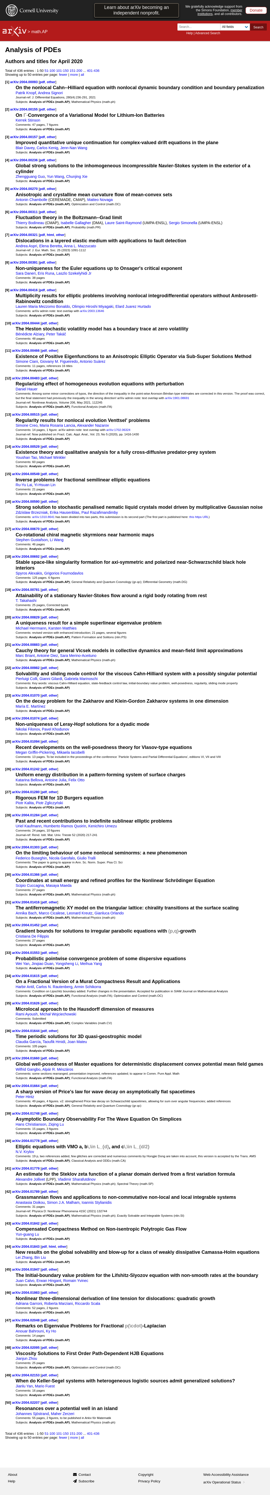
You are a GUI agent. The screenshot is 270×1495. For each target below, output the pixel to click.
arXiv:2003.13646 (92, 311)
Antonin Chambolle (31, 200)
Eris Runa (46, 273)
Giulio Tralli (86, 858)
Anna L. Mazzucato (80, 246)
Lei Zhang (24, 1257)
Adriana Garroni (29, 1303)
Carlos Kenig (47, 148)
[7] (7, 235)
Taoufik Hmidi (54, 1042)
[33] (8, 953)
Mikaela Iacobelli (71, 752)
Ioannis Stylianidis (96, 1202)
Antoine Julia (55, 780)
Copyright (145, 1475)
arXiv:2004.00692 (26, 556)
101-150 (62, 71)
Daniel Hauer (26, 389)
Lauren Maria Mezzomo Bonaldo (43, 306)
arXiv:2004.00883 (26, 645)
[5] (7, 189)
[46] (8, 1293)
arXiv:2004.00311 (24, 212)
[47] (8, 1320)
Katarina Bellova (29, 780)
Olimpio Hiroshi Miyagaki (92, 306)
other (51, 82)
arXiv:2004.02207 (26, 1403)
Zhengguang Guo (30, 176)
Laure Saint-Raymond (123, 223)
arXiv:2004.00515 (26, 414)
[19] (8, 590)
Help (189, 33)
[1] (7, 82)
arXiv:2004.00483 (26, 378)
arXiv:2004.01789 (26, 1192)
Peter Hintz (25, 1097)
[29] (8, 847)
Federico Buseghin (31, 858)
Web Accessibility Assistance (226, 1475)
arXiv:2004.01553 (26, 953)
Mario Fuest (45, 1386)
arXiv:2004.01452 (26, 925)
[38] (8, 1086)
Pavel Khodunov (55, 729)
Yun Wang (55, 176)
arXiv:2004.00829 (26, 617)
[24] (8, 718)
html (50, 235)
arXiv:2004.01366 (26, 875)
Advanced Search (207, 33)
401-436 (93, 71)
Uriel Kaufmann (28, 826)
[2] (7, 109)
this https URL (199, 517)
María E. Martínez (30, 706)
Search (258, 27)
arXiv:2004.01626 (26, 1003)
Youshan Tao (26, 457)
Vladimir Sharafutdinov (76, 1179)
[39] (8, 1113)
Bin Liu (40, 1257)
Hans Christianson (31, 1124)
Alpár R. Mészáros (57, 1069)
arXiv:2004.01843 (26, 1247)
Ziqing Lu (56, 1124)
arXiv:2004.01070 (26, 695)
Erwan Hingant (48, 1280)
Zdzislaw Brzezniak (32, 512)
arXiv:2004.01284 (26, 815)
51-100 (50, 71)
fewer (63, 75)
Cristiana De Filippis (32, 936)
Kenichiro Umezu (102, 826)
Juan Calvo (25, 1280)
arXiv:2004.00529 (26, 447)
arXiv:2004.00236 (24, 160)
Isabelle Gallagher (76, 223)
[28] (8, 815)
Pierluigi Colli (26, 679)
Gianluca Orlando (109, 913)
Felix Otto (77, 780)
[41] (8, 1168)
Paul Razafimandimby (99, 512)
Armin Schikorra (87, 987)
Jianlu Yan (24, 1386)
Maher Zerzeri (62, 1414)
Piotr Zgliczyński (49, 803)
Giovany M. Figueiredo (59, 361)
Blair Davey (25, 148)
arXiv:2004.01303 (26, 847)
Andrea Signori (50, 93)
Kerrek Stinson (28, 120)
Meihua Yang (91, 964)
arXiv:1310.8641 (43, 517)
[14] (8, 447)
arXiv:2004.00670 (26, 529)
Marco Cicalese (52, 913)
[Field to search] (235, 27)
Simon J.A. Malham (63, 1202)
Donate (256, 10)
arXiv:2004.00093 (24, 82)
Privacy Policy (149, 1481)
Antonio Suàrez (92, 361)
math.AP (39, 31)
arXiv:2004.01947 (26, 1269)
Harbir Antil (25, 987)
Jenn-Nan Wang (73, 148)
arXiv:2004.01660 (26, 1058)
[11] (8, 351)
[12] (8, 378)
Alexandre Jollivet (30, 1179)
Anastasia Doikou (30, 1202)
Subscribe (86, 1481)
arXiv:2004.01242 (26, 769)
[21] (8, 645)
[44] (8, 1247)
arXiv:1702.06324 (118, 429)
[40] (8, 1141)
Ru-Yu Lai (24, 485)
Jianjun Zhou (26, 1358)
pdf (42, 82)
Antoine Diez (47, 655)
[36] (8, 1031)
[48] (8, 1348)
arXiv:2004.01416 (26, 902)
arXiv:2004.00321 (24, 235)
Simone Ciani (27, 361)
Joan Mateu (77, 1042)
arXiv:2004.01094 (26, 741)
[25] (8, 741)
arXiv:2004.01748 (26, 1113)
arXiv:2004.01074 (26, 718)
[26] (8, 769)
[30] (8, 875)
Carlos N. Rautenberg (54, 987)
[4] (7, 160)
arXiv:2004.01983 (26, 1293)
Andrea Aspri (26, 246)
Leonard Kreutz (79, 913)
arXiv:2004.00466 (26, 351)
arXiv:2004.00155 (24, 109)
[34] (8, 976)
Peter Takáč (56, 334)
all (82, 75)
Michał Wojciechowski (58, 1014)
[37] (8, 1058)
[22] (8, 668)
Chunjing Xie (77, 176)
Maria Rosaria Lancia (57, 425)
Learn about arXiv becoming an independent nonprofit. (136, 10)
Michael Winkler (52, 457)
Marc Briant (25, 655)
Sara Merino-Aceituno (78, 655)
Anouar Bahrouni (30, 1331)
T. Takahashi (26, 600)
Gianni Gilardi (50, 679)
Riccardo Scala (87, 1303)
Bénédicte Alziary (30, 334)
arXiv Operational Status (224, 1482)
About (12, 1475)
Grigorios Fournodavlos (63, 573)
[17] (8, 529)
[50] (8, 1403)
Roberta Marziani (58, 1303)
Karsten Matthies (62, 628)
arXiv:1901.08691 (177, 398)
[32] (8, 925)
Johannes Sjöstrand (32, 1414)
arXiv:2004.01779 (26, 1168)
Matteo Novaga (100, 200)
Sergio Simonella (183, 223)
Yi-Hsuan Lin (44, 485)
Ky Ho (51, 1331)
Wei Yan (22, 964)
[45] (8, 1269)
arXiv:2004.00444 (26, 323)
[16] (8, 502)
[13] (8, 414)
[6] (7, 212)
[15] (8, 474)
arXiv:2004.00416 (24, 290)
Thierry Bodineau (30, 223)
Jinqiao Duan (42, 964)
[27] (8, 792)
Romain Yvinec (75, 1280)
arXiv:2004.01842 (26, 1223)
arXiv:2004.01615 (26, 976)
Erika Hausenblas (64, 512)
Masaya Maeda (58, 885)
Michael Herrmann (31, 628)
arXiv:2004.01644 (26, 1031)
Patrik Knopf (26, 93)
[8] (7, 262)
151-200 (76, 71)
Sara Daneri (26, 273)
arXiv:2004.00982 (26, 668)
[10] (8, 323)
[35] (8, 1003)
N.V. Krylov (25, 1152)
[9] (7, 290)
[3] (7, 137)
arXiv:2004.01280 (26, 792)
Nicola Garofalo (62, 858)
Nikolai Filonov (28, 729)
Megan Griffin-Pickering (35, 752)
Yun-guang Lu (27, 1234)
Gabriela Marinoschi (81, 679)
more (74, 75)
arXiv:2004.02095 (26, 1348)
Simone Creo (26, 425)
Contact (85, 1475)
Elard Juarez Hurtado (133, 306)
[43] (8, 1223)
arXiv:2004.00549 (26, 474)
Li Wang (57, 540)
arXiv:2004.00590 (26, 502)
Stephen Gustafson (32, 540)
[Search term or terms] (200, 27)
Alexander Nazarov (93, 425)
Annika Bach (26, 913)
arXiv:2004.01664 (26, 1086)
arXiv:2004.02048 (26, 1320)
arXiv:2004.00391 (24, 262)
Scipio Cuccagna (30, 885)
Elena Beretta (50, 246)
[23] (8, 695)
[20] (8, 617)
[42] (8, 1192)
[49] (8, 1375)
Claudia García (28, 1042)
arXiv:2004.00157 (24, 137)
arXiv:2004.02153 (26, 1375)
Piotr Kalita (25, 803)
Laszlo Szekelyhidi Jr (73, 273)
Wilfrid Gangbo (28, 1069)
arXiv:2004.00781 (26, 590)
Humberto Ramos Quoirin (65, 826)
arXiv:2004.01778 (26, 1141)
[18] (8, 556)
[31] (8, 902)
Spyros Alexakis (29, 573)
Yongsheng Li (66, 964)
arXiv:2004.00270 (24, 189)
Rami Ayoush (27, 1014)
